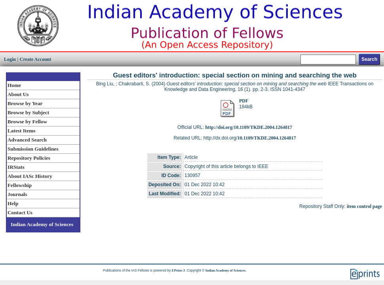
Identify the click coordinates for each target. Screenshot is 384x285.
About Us (18, 94)
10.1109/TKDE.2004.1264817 (267, 138)
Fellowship (20, 185)
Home (14, 85)
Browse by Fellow (27, 122)
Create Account (35, 59)
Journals (17, 194)
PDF (243, 101)
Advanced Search (27, 140)
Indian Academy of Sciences (42, 224)
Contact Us (20, 212)
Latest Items (21, 131)
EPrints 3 (178, 270)
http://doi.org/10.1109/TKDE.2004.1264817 (248, 127)
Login (10, 59)
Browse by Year (25, 103)
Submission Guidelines (33, 149)
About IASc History (30, 176)
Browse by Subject (28, 112)
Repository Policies (29, 158)
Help (13, 203)
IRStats (16, 167)
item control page (364, 206)
